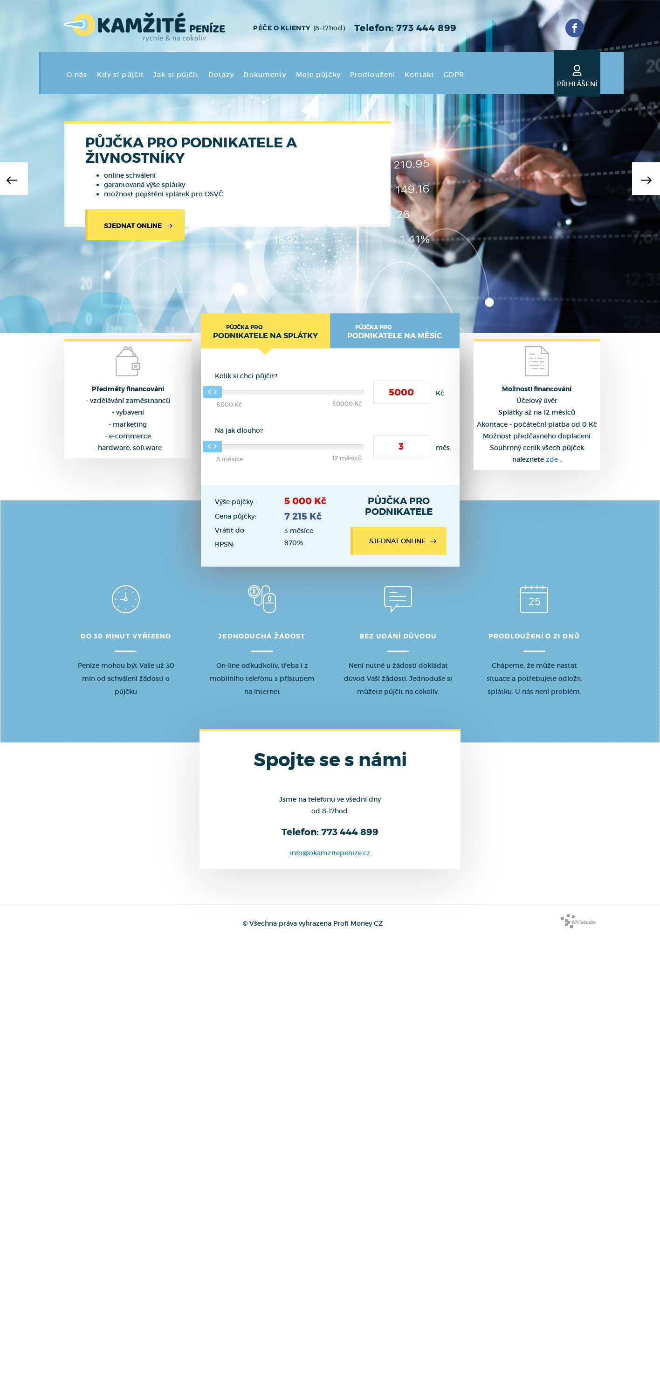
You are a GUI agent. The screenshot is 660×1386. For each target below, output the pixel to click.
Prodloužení (372, 74)
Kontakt (419, 74)
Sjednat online (139, 226)
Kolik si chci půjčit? (246, 376)
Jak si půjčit (176, 74)
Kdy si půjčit (120, 74)
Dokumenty (264, 74)
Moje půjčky (318, 74)
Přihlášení (577, 74)
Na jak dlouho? (239, 430)
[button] (14, 178)
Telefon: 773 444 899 (405, 28)
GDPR (454, 74)
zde (552, 459)
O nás (77, 74)
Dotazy (221, 74)
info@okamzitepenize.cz (330, 853)
